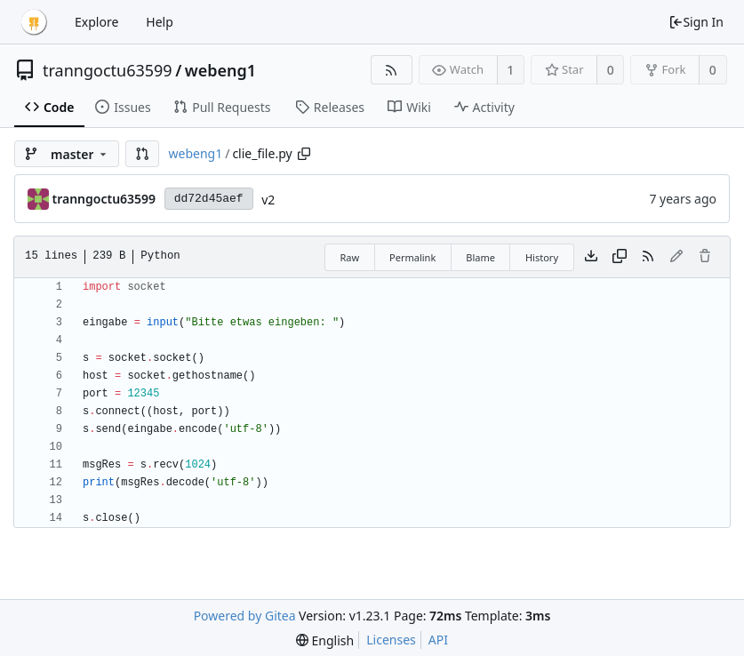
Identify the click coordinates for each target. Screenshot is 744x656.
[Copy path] (304, 154)
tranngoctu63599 (107, 70)
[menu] (325, 640)
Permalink (412, 257)
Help (159, 21)
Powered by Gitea (245, 615)
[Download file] (591, 257)
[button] (142, 153)
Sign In (696, 21)
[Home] (34, 22)
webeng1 (220, 70)
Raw (349, 257)
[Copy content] (619, 257)
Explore (96, 21)
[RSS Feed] (391, 69)
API (438, 639)
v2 (268, 199)
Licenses (391, 639)
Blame (480, 257)
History (541, 257)
